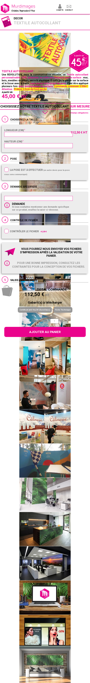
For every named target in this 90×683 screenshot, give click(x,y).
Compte (59, 10)
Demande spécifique (23, 186)
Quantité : (40, 320)
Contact (69, 10)
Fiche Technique (63, 310)
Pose (13, 158)
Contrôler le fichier (24, 231)
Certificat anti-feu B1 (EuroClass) (35, 310)
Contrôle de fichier (24, 220)
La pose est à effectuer (26, 170)
